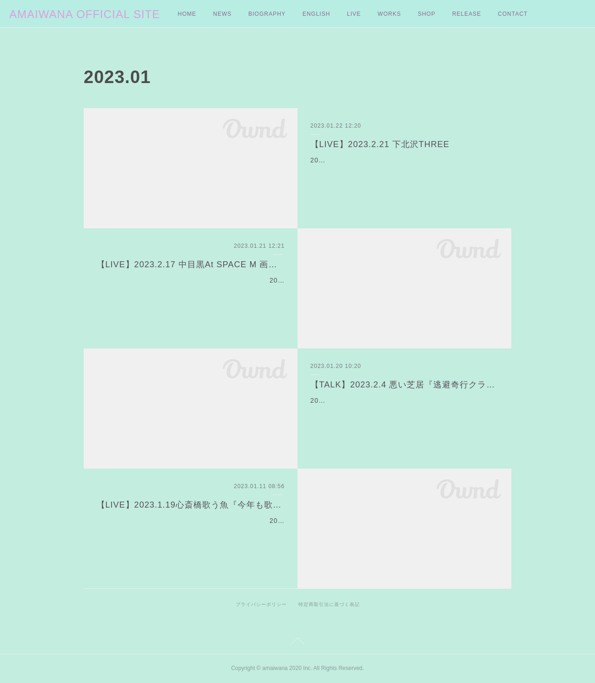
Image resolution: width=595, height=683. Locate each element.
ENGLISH (317, 14)
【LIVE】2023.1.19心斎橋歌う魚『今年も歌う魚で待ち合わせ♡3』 (191, 504)
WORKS (389, 14)
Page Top (297, 643)
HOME (187, 14)
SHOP (427, 14)
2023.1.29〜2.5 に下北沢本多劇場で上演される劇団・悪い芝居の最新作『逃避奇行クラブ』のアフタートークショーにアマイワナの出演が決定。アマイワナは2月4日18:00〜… (404, 412)
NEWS (222, 14)
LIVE (354, 14)
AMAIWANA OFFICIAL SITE (84, 14)
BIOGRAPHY (266, 14)
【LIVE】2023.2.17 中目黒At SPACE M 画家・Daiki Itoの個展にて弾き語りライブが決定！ (191, 264)
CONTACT (513, 14)
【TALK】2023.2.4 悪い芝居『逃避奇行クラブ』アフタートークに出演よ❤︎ (405, 384)
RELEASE (466, 14)
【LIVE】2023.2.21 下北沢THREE (380, 144)
